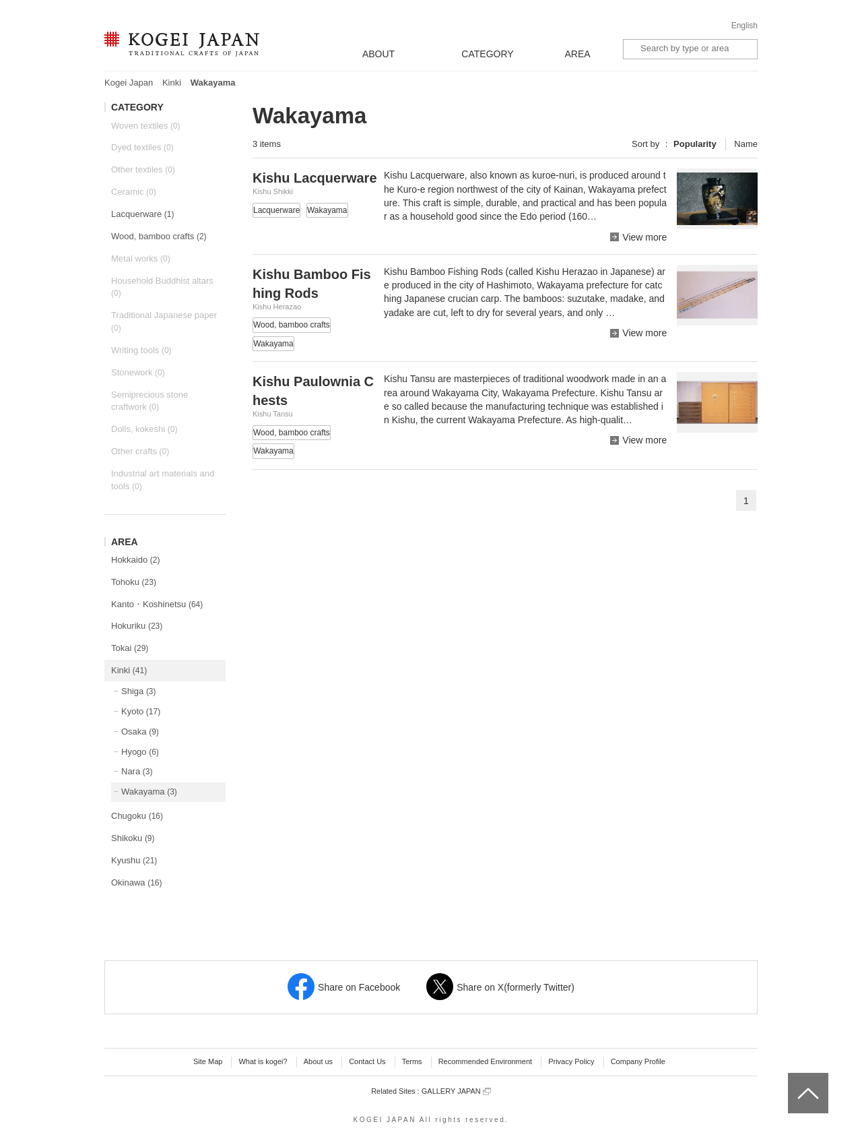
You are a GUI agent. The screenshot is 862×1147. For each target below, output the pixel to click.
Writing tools (141, 350)
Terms (412, 1061)
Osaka (140, 731)
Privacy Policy (571, 1061)
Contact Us (367, 1061)
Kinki (171, 83)
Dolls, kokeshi (144, 429)
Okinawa (136, 882)
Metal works (140, 258)
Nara (136, 771)
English (744, 25)
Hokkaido (135, 560)
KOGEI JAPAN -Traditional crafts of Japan (181, 45)
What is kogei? (262, 1061)
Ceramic (133, 192)
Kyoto (140, 711)
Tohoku (133, 582)
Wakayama (149, 791)
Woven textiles (145, 126)
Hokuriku (136, 626)
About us (318, 1061)
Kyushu (134, 860)
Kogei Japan (128, 83)
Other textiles (143, 169)
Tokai (129, 648)
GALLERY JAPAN (456, 1091)
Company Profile (638, 1061)
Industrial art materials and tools (162, 479)
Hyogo (140, 752)
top (793, 1078)
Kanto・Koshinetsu (157, 604)
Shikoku (133, 838)
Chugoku (137, 816)
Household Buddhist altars (162, 287)
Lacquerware (142, 214)
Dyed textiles (142, 147)
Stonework (138, 372)
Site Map (207, 1061)
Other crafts (140, 451)
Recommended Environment (485, 1061)
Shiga (138, 691)
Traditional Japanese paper (164, 321)
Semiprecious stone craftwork (149, 401)
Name (746, 144)
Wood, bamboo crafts (159, 236)
